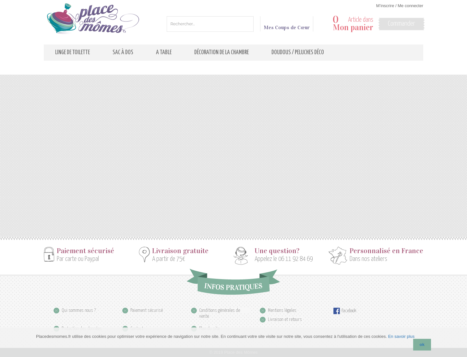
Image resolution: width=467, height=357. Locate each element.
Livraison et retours (285, 319)
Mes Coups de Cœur (287, 24)
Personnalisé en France (386, 251)
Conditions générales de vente (219, 311)
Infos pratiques (233, 282)
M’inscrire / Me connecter (399, 5)
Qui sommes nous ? (79, 310)
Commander (401, 23)
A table (164, 52)
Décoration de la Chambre (221, 52)
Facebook (348, 310)
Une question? (277, 251)
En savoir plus (401, 336)
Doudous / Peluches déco (297, 52)
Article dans (353, 24)
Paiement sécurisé (85, 251)
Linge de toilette (72, 52)
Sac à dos (123, 52)
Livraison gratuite (180, 251)
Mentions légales (282, 310)
